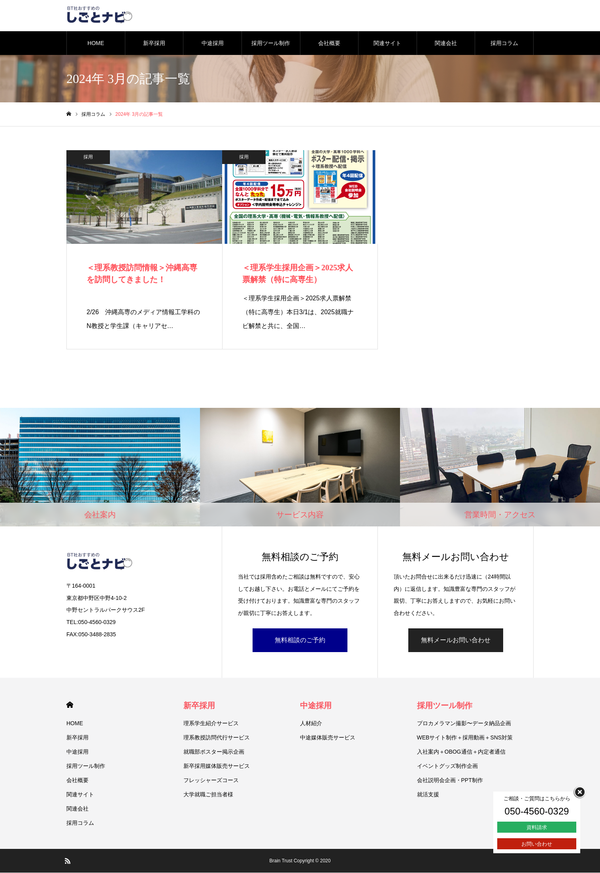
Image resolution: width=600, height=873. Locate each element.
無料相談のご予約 (300, 640)
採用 (88, 157)
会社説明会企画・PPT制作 (450, 780)
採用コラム (504, 43)
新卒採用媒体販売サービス (216, 766)
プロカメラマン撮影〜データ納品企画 (464, 723)
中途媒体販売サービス (327, 738)
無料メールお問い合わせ (456, 640)
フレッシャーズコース (211, 780)
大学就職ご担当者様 (208, 795)
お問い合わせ (536, 844)
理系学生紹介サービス (211, 723)
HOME (95, 43)
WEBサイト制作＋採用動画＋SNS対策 (465, 738)
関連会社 (446, 43)
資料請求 (536, 827)
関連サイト (387, 43)
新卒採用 (154, 43)
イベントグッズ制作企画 (447, 766)
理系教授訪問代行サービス (216, 738)
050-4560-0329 (537, 811)
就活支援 (428, 795)
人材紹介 (311, 723)
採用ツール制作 (270, 43)
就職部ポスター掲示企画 (213, 752)
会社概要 (329, 43)
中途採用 (213, 43)
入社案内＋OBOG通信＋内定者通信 (461, 752)
